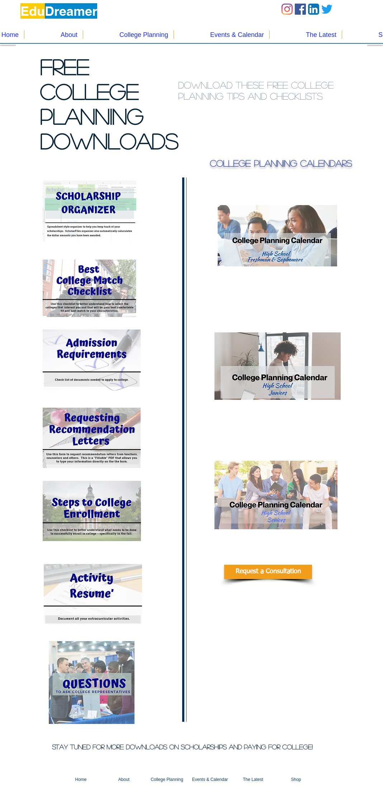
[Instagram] (287, 9)
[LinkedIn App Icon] (313, 9)
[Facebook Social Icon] (300, 9)
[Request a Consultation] (268, 572)
